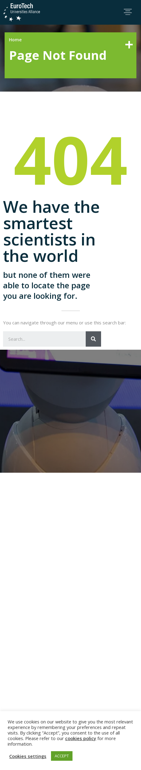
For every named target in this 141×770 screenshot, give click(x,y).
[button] (128, 12)
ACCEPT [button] (62, 756)
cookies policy (80, 738)
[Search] (93, 385)
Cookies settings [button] (27, 756)
